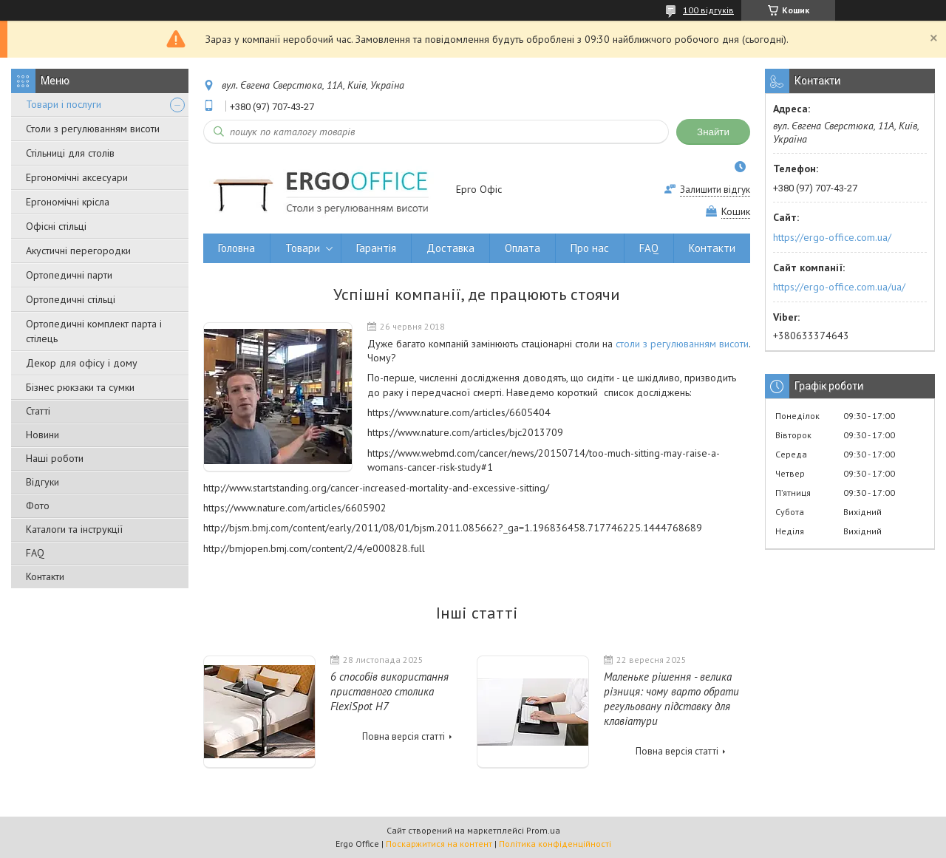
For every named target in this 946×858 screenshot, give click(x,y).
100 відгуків (708, 10)
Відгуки (42, 481)
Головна (236, 247)
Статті (38, 411)
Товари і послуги (63, 104)
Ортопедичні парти (69, 275)
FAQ (35, 552)
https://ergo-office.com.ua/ (832, 237)
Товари (302, 247)
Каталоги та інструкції (74, 529)
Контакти (45, 576)
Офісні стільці (56, 226)
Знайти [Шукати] (713, 131)
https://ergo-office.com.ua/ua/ (839, 286)
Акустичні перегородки (78, 250)
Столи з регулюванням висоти (93, 128)
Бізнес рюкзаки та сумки (80, 387)
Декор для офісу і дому (81, 363)
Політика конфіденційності (555, 843)
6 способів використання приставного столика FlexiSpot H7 (389, 691)
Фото (38, 505)
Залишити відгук (715, 189)
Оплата (522, 247)
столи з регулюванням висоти (682, 343)
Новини (42, 434)
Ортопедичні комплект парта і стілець (94, 331)
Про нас (590, 247)
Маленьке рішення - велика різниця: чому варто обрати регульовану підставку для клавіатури (671, 699)
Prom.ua (543, 830)
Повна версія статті (403, 736)
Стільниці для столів (70, 153)
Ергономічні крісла (67, 201)
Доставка (450, 247)
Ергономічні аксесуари (77, 177)
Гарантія (376, 247)
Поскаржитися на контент (439, 843)
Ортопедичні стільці (70, 299)
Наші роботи (55, 458)
